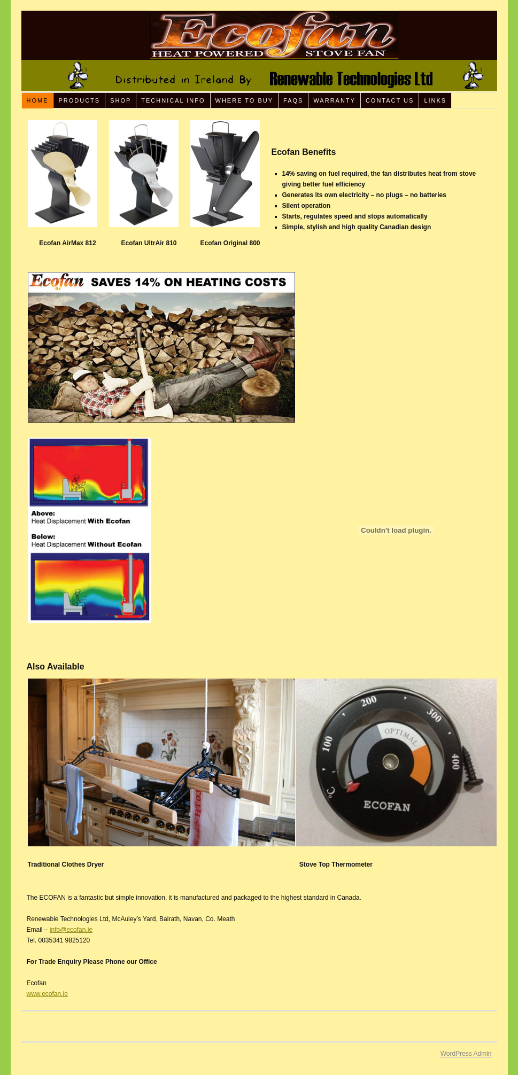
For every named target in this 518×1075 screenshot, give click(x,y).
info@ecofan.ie (71, 929)
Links (435, 100)
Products (79, 100)
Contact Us (390, 100)
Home (37, 100)
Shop (120, 100)
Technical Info (173, 100)
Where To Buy (244, 100)
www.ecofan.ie (47, 994)
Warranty (334, 100)
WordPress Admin (466, 1053)
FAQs (293, 100)
